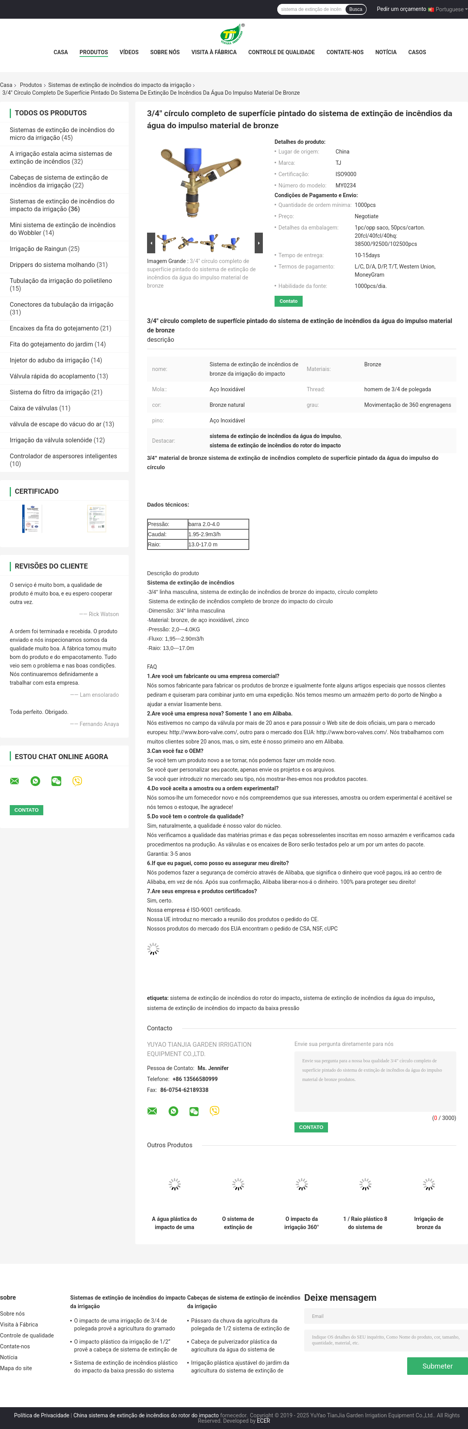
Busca (355, 9)
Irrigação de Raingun (38, 249)
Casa (60, 52)
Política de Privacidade (41, 1415)
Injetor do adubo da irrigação (49, 360)
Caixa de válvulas (34, 408)
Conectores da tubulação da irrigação (61, 304)
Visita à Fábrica (214, 52)
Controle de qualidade (281, 52)
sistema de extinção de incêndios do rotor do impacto (235, 998)
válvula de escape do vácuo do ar (55, 424)
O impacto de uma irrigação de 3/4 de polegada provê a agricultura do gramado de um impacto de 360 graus (124, 1326)
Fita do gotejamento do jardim (51, 344)
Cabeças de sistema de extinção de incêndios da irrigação (59, 181)
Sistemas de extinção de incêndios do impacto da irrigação (119, 85)
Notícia (386, 52)
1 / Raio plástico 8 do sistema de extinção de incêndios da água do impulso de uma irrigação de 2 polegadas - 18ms (365, 1223)
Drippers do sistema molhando (52, 264)
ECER (263, 1421)
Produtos (94, 52)
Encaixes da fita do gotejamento (54, 328)
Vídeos (129, 52)
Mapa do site (16, 1368)
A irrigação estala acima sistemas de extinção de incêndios (61, 157)
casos (417, 52)
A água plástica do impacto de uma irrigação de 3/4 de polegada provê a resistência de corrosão (174, 1223)
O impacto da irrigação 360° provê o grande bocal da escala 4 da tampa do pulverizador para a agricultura (301, 1223)
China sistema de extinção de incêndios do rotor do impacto (146, 1415)
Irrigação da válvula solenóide (51, 440)
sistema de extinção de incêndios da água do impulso (368, 998)
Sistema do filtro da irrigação (50, 392)
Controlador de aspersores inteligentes (63, 456)
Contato (289, 301)
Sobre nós (165, 52)
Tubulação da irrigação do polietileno (61, 280)
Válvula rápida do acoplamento (52, 376)
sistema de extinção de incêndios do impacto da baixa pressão (223, 1008)
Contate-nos (344, 52)
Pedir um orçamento (402, 9)
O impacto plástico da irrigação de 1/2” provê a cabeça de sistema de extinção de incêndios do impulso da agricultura (125, 1347)
